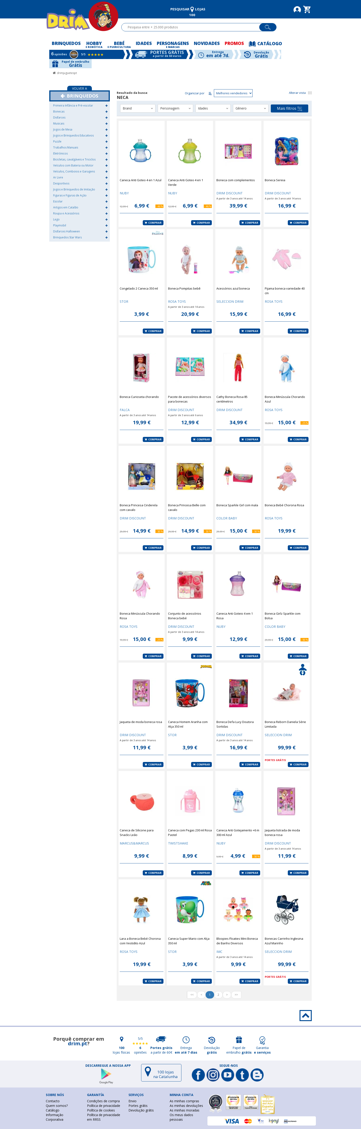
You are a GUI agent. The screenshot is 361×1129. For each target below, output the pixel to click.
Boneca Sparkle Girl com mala (237, 505)
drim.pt (77, 1043)
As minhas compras (184, 1101)
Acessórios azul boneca (233, 288)
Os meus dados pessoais (181, 1117)
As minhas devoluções (186, 1105)
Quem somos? (57, 1105)
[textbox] (192, 27)
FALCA (125, 410)
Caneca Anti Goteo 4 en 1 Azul (140, 180)
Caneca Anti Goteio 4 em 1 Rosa (234, 615)
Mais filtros (289, 108)
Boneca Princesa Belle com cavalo (187, 507)
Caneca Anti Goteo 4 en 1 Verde (185, 182)
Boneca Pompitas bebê (184, 288)
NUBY (124, 193)
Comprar (153, 222)
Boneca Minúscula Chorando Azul (285, 399)
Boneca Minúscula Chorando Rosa (140, 615)
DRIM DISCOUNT (229, 193)
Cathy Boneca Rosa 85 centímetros (231, 399)
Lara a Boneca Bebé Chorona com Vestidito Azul (140, 940)
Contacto (53, 1101)
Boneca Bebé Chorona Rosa (284, 505)
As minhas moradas (184, 1110)
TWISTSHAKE (178, 843)
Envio (132, 1101)
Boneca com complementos (235, 180)
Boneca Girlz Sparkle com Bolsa (282, 615)
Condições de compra (103, 1101)
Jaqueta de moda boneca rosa (141, 722)
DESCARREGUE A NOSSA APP (108, 1065)
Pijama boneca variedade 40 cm (285, 290)
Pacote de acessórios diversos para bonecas (189, 399)
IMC (219, 951)
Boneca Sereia (275, 180)
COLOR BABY (226, 518)
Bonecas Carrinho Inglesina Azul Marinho (284, 940)
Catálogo (52, 1110)
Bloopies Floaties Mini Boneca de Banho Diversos (237, 940)
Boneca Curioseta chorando (139, 397)
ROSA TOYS (177, 301)
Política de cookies (101, 1110)
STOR (124, 301)
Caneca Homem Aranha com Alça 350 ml (188, 724)
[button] (106, 105)
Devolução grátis (141, 1110)
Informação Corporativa (54, 1117)
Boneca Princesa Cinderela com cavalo (138, 507)
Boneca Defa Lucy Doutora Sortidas (235, 724)
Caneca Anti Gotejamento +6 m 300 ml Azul (237, 832)
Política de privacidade (103, 1105)
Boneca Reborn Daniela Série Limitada (285, 724)
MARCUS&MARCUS (134, 843)
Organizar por (194, 93)
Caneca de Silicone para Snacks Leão (137, 832)
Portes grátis (138, 1105)
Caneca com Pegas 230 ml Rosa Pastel (190, 832)
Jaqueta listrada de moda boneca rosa (282, 832)
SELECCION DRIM (229, 301)
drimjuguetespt (67, 73)
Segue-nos (228, 1065)
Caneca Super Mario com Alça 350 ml (189, 940)
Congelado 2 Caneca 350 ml (139, 288)
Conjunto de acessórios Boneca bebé (184, 615)
